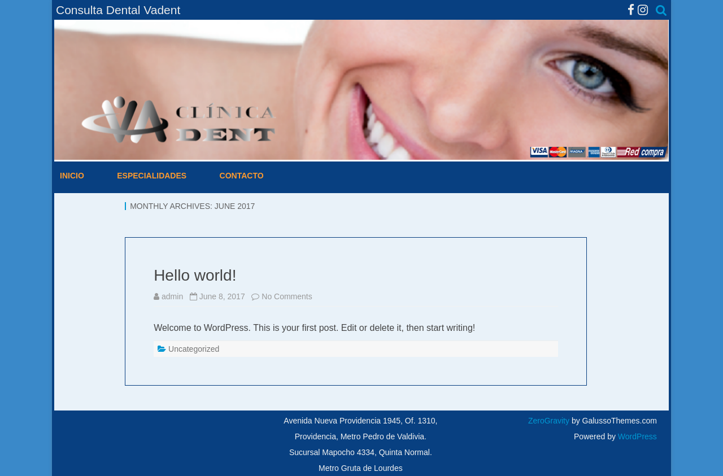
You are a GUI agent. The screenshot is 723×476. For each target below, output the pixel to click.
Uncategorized (193, 348)
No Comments (287, 296)
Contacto (242, 175)
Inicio (72, 175)
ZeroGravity (548, 420)
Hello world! (195, 275)
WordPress (636, 436)
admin (172, 296)
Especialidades (151, 175)
